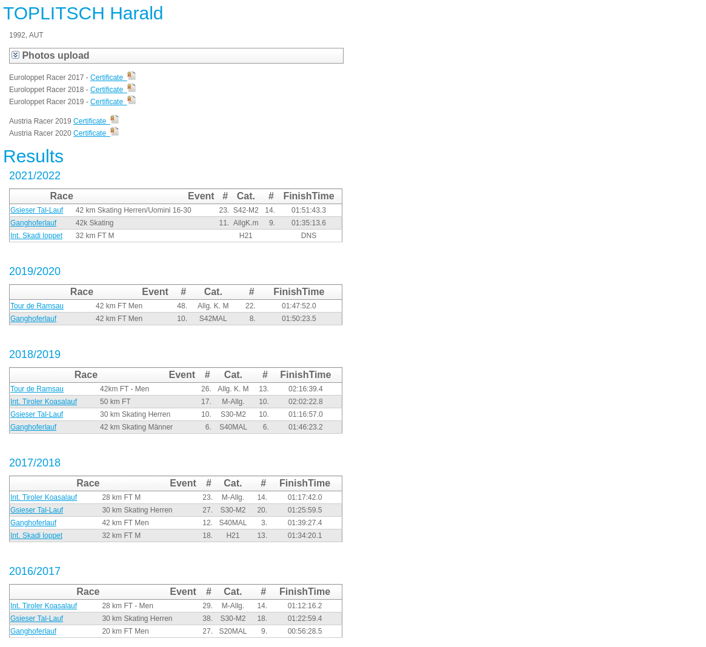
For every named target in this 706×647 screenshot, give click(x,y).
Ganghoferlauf (33, 223)
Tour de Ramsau (37, 306)
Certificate (113, 77)
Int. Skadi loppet (36, 235)
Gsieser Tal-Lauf (36, 210)
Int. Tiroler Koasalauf (43, 401)
